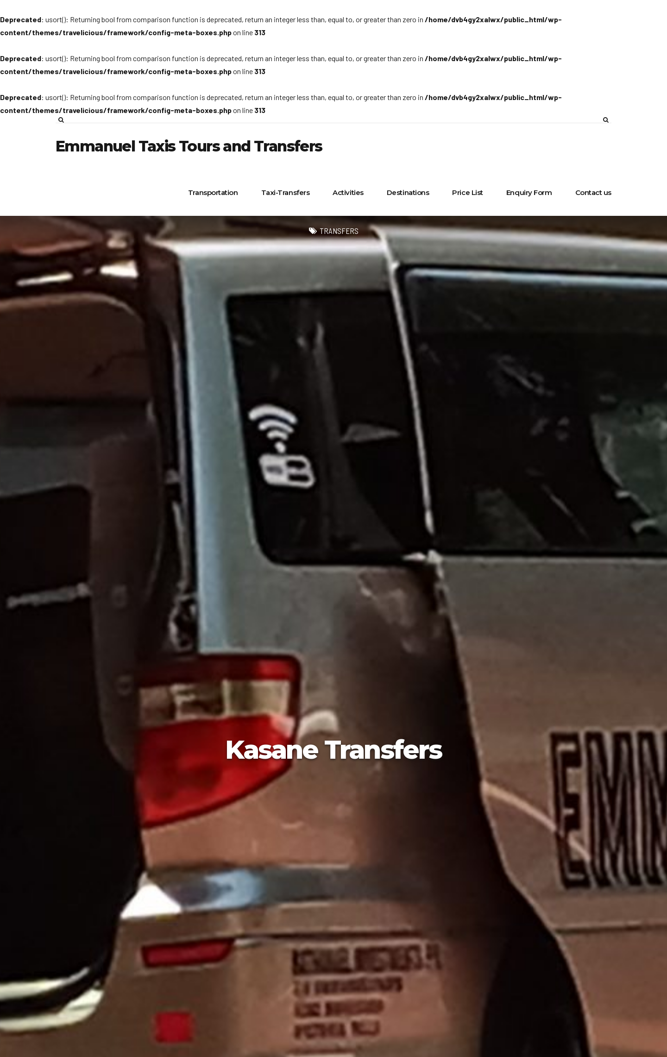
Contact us (593, 192)
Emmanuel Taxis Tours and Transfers (189, 146)
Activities (348, 192)
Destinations (408, 192)
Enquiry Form (529, 192)
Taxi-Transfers (285, 192)
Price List (467, 192)
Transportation (213, 192)
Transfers (339, 230)
